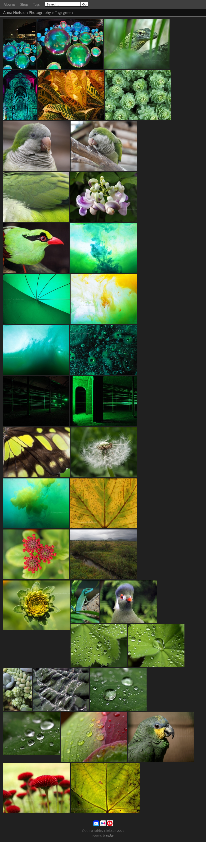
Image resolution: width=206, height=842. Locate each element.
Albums (9, 4)
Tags (36, 4)
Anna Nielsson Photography (27, 12)
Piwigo (110, 835)
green (68, 12)
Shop (24, 4)
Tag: (58, 12)
